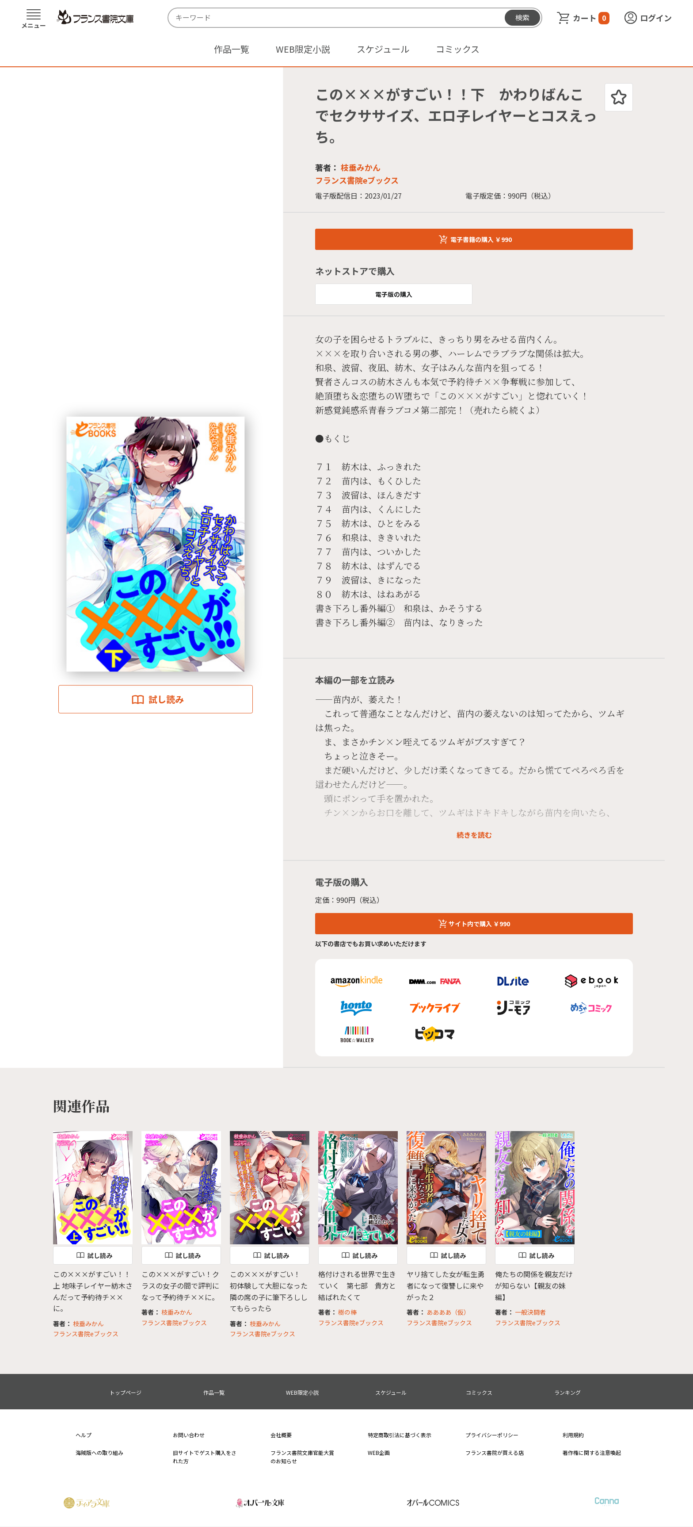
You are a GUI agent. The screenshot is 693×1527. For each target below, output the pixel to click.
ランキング (567, 1392)
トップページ (125, 1392)
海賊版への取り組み (99, 1452)
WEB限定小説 (303, 48)
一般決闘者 (530, 1312)
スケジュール (383, 48)
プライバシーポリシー (491, 1435)
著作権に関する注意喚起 (592, 1452)
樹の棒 (347, 1312)
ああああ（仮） (448, 1312)
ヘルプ (83, 1435)
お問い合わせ (189, 1435)
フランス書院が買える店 (494, 1452)
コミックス (458, 48)
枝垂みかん (361, 167)
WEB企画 (379, 1452)
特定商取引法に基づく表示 (399, 1435)
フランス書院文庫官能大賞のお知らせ (302, 1457)
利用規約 (573, 1435)
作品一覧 (231, 48)
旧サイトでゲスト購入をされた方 (204, 1457)
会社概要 (281, 1435)
